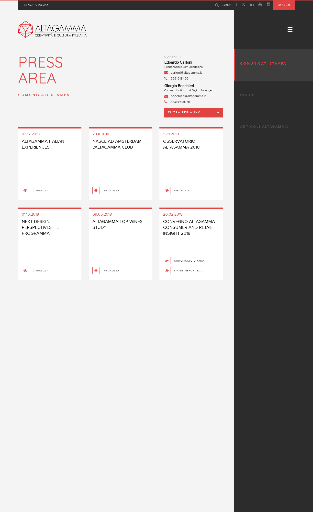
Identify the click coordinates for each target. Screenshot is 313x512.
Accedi (284, 5)
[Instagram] (268, 5)
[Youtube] (260, 5)
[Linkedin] (252, 5)
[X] (243, 5)
